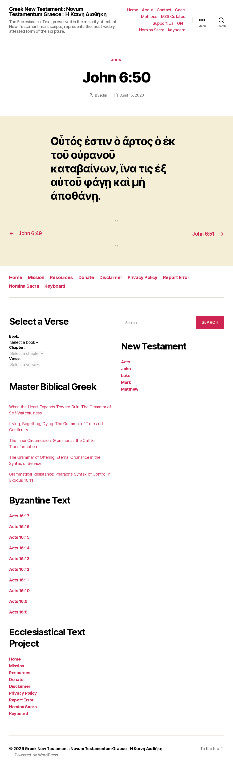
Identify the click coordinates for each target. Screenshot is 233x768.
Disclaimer (112, 278)
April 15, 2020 (132, 96)
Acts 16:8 (18, 612)
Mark (126, 382)
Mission (36, 278)
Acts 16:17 (19, 516)
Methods (149, 16)
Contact (164, 9)
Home (132, 9)
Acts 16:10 (19, 591)
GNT (181, 23)
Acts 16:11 (19, 580)
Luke (125, 376)
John (116, 60)
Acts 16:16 (19, 527)
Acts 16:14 (19, 548)
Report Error (179, 278)
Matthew (129, 389)
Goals (180, 9)
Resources (62, 278)
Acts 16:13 (19, 559)
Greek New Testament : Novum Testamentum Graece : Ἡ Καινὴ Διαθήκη (59, 11)
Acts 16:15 (19, 537)
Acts (125, 362)
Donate (87, 278)
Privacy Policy (145, 278)
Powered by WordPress (36, 755)
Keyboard (176, 30)
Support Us (163, 23)
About (147, 9)
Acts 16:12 (19, 569)
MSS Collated (173, 16)
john (103, 96)
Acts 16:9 (18, 601)
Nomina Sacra (151, 30)
